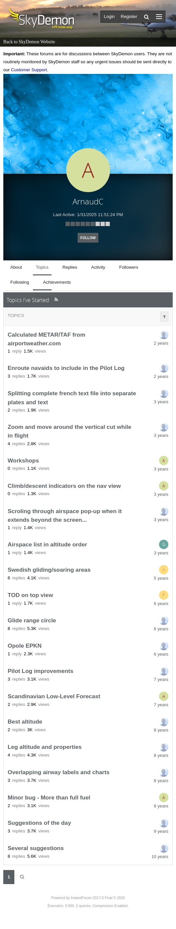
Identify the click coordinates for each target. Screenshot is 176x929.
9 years (161, 831)
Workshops (23, 460)
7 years (161, 679)
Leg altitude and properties (45, 747)
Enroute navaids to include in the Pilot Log (66, 368)
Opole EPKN (25, 646)
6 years (161, 603)
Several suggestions (36, 848)
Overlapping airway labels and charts (58, 772)
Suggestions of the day (39, 823)
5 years (161, 578)
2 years (161, 343)
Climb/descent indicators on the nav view (64, 485)
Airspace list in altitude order (47, 544)
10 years (159, 856)
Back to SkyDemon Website (29, 41)
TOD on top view (30, 595)
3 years (161, 401)
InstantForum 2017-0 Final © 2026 (98, 898)
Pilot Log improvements (40, 671)
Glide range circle (32, 620)
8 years (161, 730)
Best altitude (25, 722)
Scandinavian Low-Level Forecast (54, 696)
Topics (16, 315)
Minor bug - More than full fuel (49, 797)
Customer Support (29, 69)
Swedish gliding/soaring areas (49, 570)
